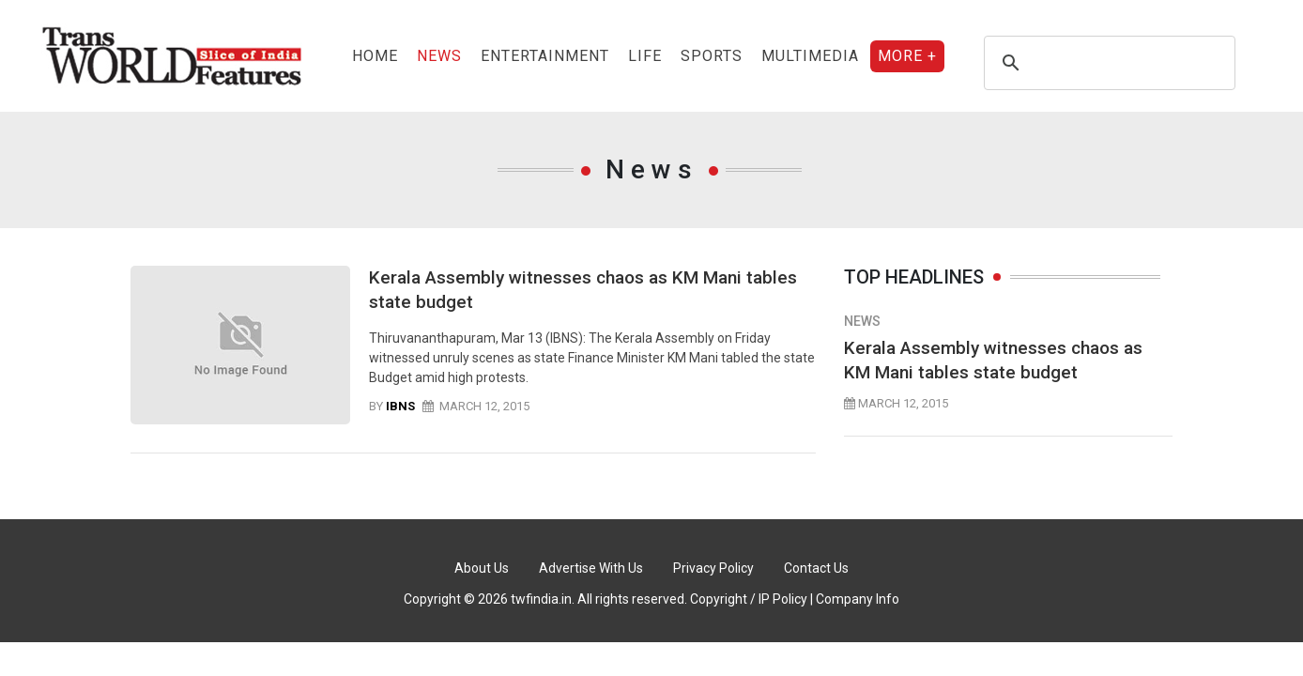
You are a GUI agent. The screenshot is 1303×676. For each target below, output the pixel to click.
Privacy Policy (713, 568)
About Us (481, 568)
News (439, 56)
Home (375, 56)
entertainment (545, 56)
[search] (1106, 63)
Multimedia (810, 56)
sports (712, 56)
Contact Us (816, 568)
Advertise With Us (591, 568)
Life (645, 56)
